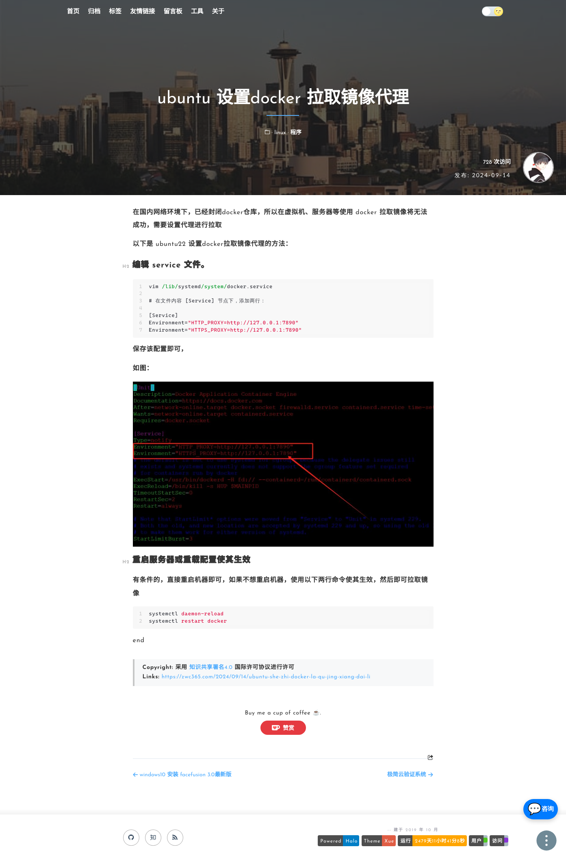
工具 (197, 12)
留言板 (172, 12)
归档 (94, 12)
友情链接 (142, 12)
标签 (115, 12)
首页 (73, 12)
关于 (218, 12)
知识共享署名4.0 (211, 668)
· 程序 (295, 133)
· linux (279, 133)
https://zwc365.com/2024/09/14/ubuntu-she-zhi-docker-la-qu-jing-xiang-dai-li (268, 676)
